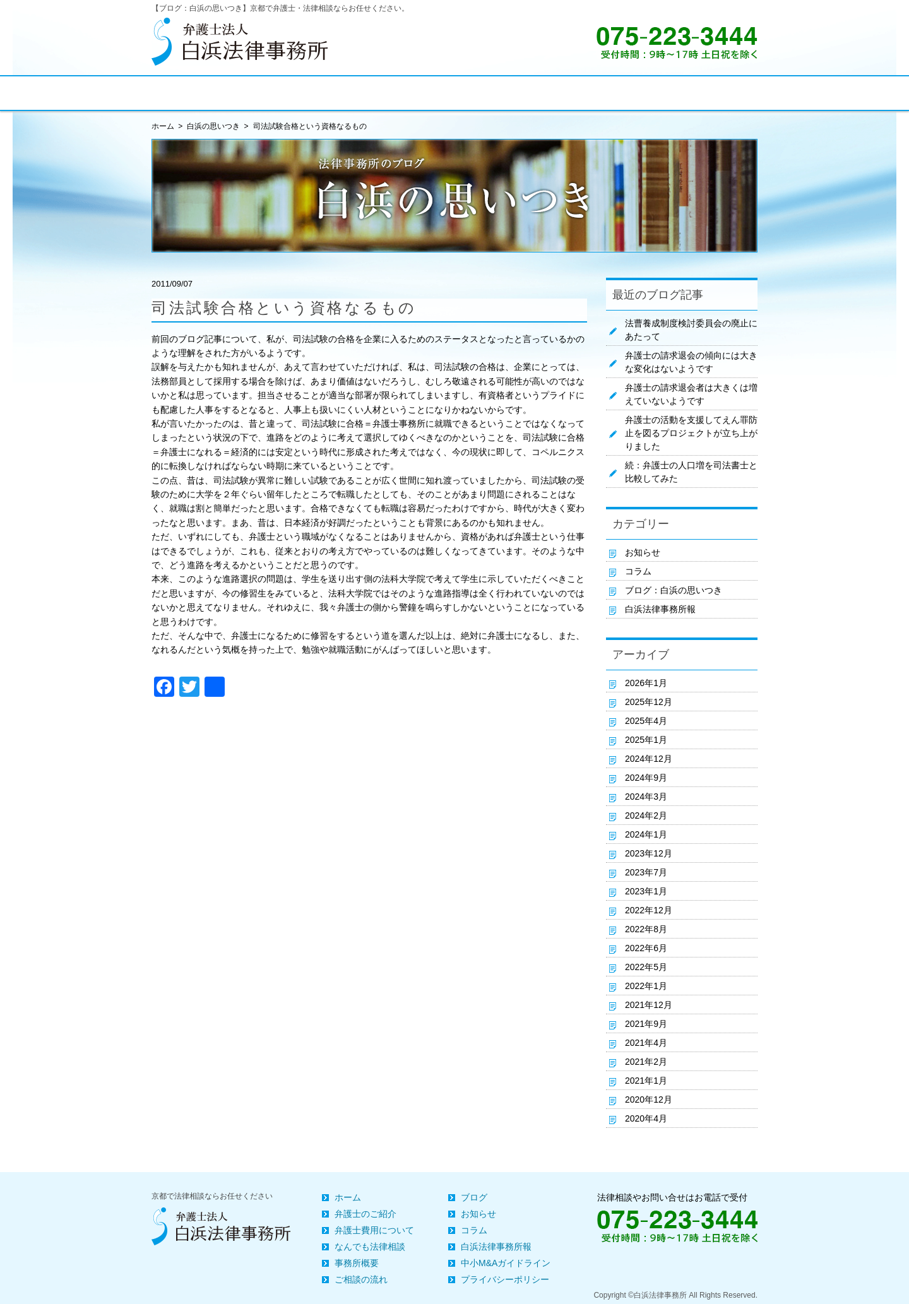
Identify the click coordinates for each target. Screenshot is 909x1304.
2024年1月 (646, 834)
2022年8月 (646, 929)
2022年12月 (648, 910)
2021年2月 (646, 1062)
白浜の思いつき (213, 126)
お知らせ (642, 552)
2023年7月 (646, 872)
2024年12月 (648, 759)
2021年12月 (648, 1005)
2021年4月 (646, 1043)
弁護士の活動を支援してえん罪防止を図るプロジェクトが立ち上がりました (691, 433)
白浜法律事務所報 (660, 609)
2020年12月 (648, 1099)
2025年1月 (646, 740)
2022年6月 (646, 948)
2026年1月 (646, 683)
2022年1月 (646, 986)
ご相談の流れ (361, 1279)
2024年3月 (646, 796)
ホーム (348, 1197)
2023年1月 (646, 891)
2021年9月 (646, 1024)
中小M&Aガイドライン (505, 1263)
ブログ (474, 1197)
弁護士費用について (374, 1230)
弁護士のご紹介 (365, 1214)
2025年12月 (648, 702)
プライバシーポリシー (505, 1279)
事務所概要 (357, 1263)
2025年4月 (646, 721)
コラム (638, 571)
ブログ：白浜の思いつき (673, 590)
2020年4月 (646, 1118)
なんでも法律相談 (370, 1247)
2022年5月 (646, 967)
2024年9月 (646, 778)
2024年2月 (646, 815)
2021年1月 (646, 1081)
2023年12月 (648, 853)
